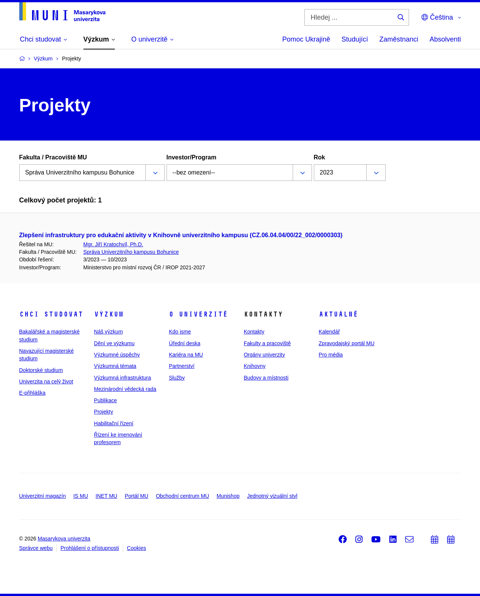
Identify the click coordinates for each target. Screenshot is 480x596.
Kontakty (254, 332)
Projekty (103, 412)
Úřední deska (184, 343)
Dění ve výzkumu (114, 343)
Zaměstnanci (398, 39)
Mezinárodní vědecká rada (125, 389)
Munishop (228, 496)
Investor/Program (191, 157)
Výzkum (108, 314)
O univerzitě (198, 314)
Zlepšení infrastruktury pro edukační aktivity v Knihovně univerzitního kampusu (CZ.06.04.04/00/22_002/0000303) (181, 235)
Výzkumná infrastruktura (122, 378)
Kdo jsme (180, 332)
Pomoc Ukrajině (306, 39)
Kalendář (329, 332)
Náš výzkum (108, 332)
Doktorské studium (41, 370)
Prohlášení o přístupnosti (89, 548)
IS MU (80, 496)
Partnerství (181, 366)
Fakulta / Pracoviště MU (53, 157)
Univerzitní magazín (42, 496)
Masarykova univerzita (64, 539)
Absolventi (445, 39)
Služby (177, 378)
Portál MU (136, 496)
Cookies (136, 548)
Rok (319, 157)
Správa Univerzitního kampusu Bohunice (131, 252)
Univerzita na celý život (46, 381)
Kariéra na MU (186, 355)
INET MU (106, 496)
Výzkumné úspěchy (117, 355)
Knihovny (254, 366)
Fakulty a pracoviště (267, 343)
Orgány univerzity (264, 355)
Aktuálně (338, 314)
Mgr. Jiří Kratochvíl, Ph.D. (113, 244)
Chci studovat (51, 314)
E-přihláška (32, 393)
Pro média (331, 355)
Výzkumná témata (115, 366)
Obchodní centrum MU (182, 496)
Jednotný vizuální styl (272, 496)
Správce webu (36, 548)
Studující (354, 39)
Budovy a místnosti (266, 378)
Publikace (105, 400)
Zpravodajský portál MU (347, 343)
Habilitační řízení (113, 423)
